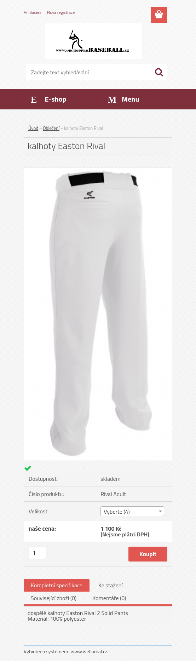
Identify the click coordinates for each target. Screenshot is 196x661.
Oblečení (51, 128)
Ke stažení (110, 585)
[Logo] (93, 41)
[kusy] (37, 553)
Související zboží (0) (53, 598)
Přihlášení (32, 12)
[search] (159, 72)
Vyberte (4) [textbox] (117, 511)
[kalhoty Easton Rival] (98, 170)
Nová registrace (61, 12)
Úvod (33, 128)
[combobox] (132, 511)
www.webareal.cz (89, 651)
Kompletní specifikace (56, 585)
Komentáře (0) (109, 598)
